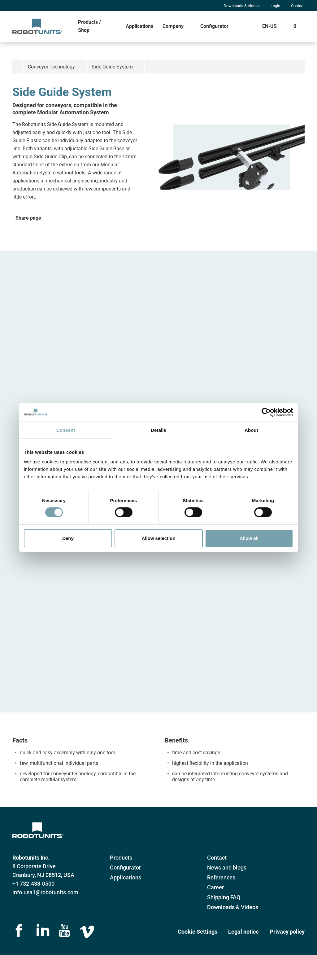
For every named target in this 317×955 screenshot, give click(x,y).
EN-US (269, 26)
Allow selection (158, 538)
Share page (28, 218)
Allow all (249, 538)
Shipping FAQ (223, 897)
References (221, 877)
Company (173, 26)
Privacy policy (287, 931)
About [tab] (251, 429)
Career (215, 887)
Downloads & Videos (242, 5)
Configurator (214, 26)
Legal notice (243, 931)
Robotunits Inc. (31, 857)
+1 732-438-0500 (33, 883)
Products (121, 857)
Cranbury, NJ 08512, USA (43, 875)
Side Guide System (112, 67)
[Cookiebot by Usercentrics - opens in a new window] (266, 412)
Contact (298, 5)
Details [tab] (158, 429)
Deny (68, 538)
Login (275, 5)
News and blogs (226, 867)
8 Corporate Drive (34, 866)
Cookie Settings (197, 931)
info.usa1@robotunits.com (45, 892)
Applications (139, 26)
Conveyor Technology (51, 67)
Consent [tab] (65, 429)
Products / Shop (89, 26)
